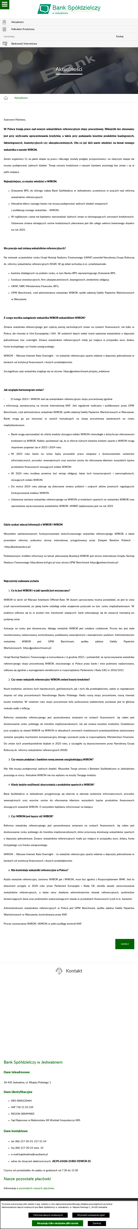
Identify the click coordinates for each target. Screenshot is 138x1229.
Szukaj (119, 36)
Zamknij (97, 1223)
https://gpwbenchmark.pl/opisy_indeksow (86, 371)
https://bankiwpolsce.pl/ (17, 547)
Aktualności (21, 98)
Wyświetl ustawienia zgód (91, 1215)
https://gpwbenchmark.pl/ (104, 562)
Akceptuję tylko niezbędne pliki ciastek (57, 1223)
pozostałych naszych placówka (36, 1188)
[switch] (4, 4)
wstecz (125, 944)
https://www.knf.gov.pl (42, 562)
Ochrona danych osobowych (48, 1215)
